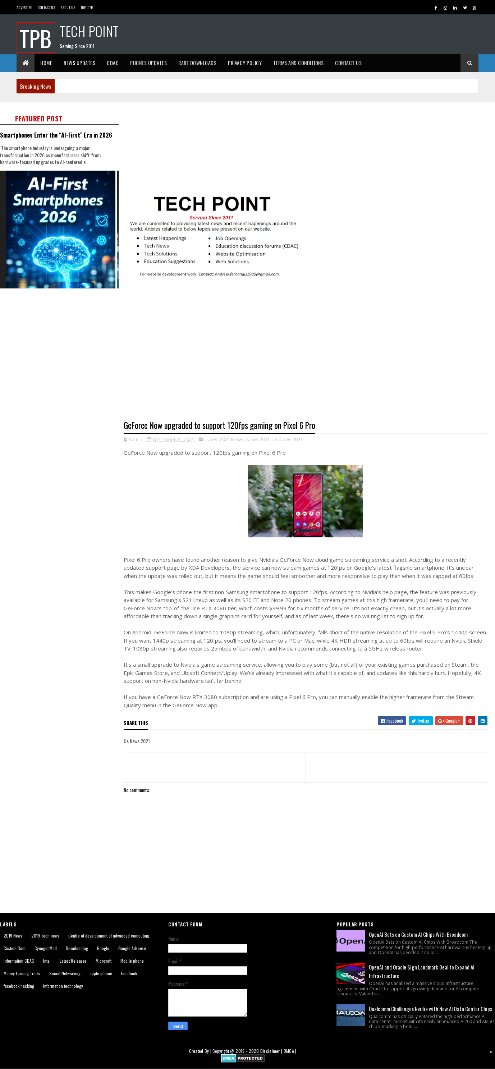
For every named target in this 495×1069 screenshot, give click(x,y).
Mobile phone (132, 961)
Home (46, 62)
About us (68, 7)
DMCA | (290, 1051)
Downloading (77, 948)
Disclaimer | (272, 1051)
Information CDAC (19, 961)
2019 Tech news (45, 936)
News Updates (79, 62)
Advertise (24, 7)
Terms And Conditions (298, 62)
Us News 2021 (287, 439)
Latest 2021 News (224, 439)
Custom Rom (15, 948)
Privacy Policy (245, 62)
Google (103, 948)
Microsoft (103, 961)
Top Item (87, 7)
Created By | (201, 1051)
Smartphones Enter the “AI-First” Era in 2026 (56, 134)
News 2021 (258, 439)
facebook (129, 973)
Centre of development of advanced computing (108, 936)
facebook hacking (19, 986)
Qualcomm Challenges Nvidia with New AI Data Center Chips (430, 1009)
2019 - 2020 (247, 1051)
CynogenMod (46, 948)
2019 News (13, 936)
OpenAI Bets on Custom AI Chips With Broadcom (418, 934)
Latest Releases (73, 961)
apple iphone (101, 973)
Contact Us (46, 7)
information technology (63, 986)
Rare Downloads (197, 62)
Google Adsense (132, 948)
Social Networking (65, 973)
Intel (47, 961)
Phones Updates (148, 62)
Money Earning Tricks (22, 973)
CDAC (113, 62)
